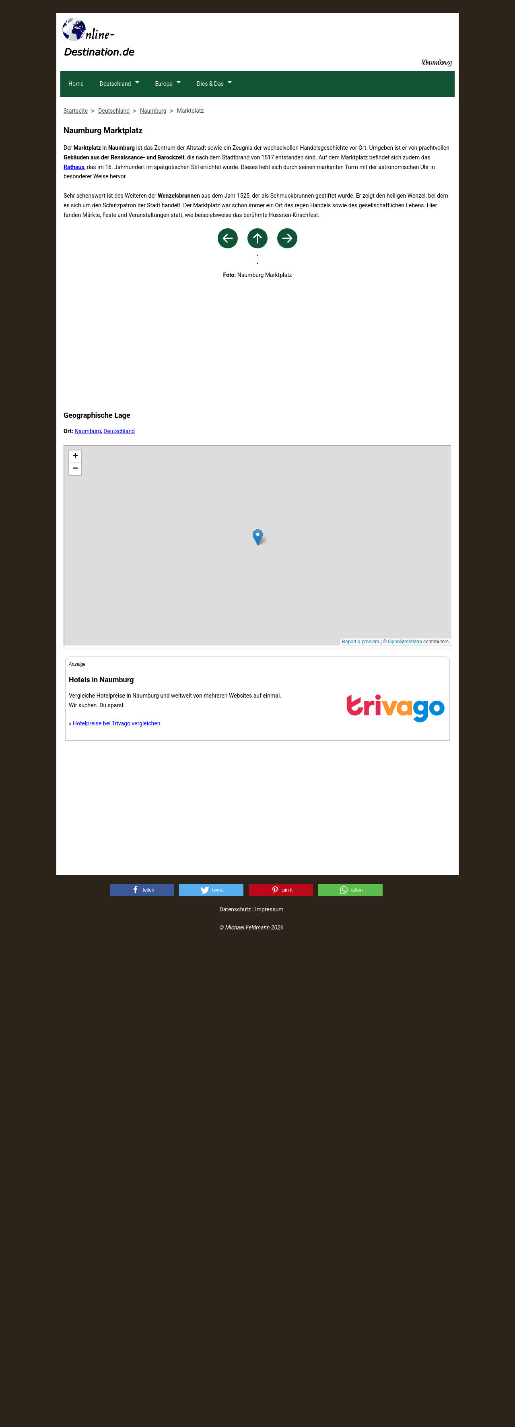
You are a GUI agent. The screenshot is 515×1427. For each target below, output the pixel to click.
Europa (165, 137)
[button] (142, 1372)
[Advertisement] (308, 37)
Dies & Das (211, 137)
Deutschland (116, 137)
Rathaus (74, 220)
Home (76, 137)
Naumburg (87, 913)
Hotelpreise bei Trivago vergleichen (116, 1205)
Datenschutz (235, 1391)
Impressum (269, 1391)
